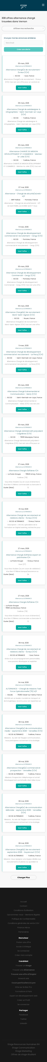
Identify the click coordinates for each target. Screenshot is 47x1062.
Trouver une (23, 970)
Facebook (23, 1014)
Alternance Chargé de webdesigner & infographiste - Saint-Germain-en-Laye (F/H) (23, 112)
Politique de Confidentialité (23, 919)
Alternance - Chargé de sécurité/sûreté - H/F (23, 195)
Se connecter (23, 951)
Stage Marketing (23, 1051)
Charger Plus (23, 877)
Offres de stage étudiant (23, 1054)
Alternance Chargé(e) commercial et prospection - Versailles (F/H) (23, 769)
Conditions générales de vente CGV (23, 923)
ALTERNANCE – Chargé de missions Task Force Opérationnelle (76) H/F (23, 690)
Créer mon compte (23, 955)
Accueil (23, 901)
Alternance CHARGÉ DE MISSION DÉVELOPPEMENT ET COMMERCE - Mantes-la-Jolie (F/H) (23, 154)
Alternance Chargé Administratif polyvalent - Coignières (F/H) (23, 432)
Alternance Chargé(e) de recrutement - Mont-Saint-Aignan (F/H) (23, 313)
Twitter (23, 1019)
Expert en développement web (23, 995)
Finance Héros (23, 927)
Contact (23, 906)
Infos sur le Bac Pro (23, 987)
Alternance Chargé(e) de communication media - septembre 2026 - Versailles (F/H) (23, 729)
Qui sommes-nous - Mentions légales (23, 914)
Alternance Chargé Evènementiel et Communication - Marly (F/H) (23, 392)
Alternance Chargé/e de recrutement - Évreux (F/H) (23, 71)
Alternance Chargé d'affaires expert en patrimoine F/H (23, 556)
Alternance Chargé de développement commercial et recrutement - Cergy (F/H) (23, 234)
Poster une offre (23, 942)
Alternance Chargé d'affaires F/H (23, 470)
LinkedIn (23, 1023)
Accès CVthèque (23, 946)
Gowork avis (23, 978)
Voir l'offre (23, 87)
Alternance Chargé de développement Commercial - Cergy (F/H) (23, 274)
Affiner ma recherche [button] (23, 28)
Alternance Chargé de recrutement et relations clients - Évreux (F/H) (23, 516)
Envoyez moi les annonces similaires (20, 38)
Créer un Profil (23, 1000)
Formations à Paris (23, 991)
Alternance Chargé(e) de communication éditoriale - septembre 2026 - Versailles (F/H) (23, 810)
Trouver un (23, 965)
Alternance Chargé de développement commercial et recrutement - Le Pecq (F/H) (23, 353)
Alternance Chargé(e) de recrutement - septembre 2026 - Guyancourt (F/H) (23, 850)
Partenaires (23, 932)
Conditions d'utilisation (23, 910)
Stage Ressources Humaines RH (24, 1044)
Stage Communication (23, 1047)
